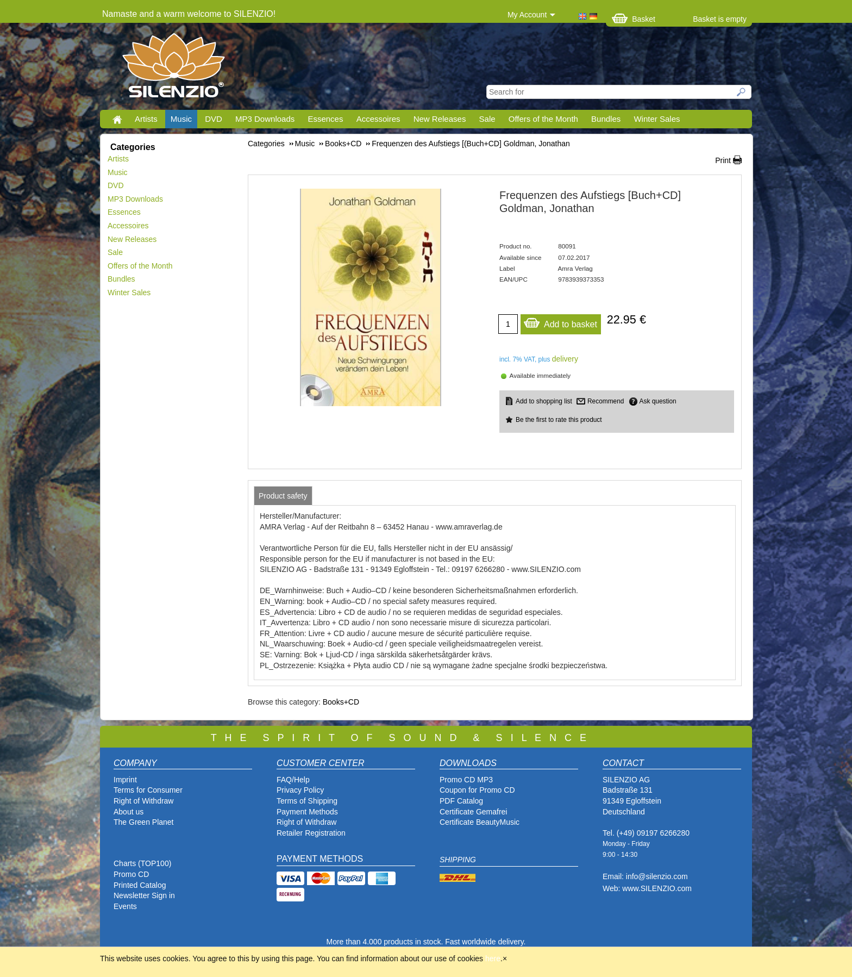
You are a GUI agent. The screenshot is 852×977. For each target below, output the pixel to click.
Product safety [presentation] (283, 495)
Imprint (125, 779)
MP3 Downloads (265, 118)
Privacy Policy (300, 790)
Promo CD (131, 874)
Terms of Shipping (307, 800)
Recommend (605, 401)
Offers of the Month (543, 118)
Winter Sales (657, 118)
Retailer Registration (311, 833)
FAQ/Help (293, 779)
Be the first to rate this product (559, 420)
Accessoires (378, 118)
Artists (146, 118)
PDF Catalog (461, 800)
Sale (487, 118)
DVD (213, 118)
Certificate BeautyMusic (479, 822)
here (492, 958)
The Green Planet (144, 822)
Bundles (606, 118)
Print (723, 160)
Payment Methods (307, 811)
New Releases (440, 118)
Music (181, 118)
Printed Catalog (140, 885)
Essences (325, 118)
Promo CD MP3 (466, 779)
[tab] (283, 496)
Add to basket (560, 321)
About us (128, 811)
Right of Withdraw (143, 800)
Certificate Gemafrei (473, 811)
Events (125, 906)
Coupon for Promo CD (477, 790)
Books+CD (341, 702)
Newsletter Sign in (144, 895)
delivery (565, 358)
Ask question (658, 401)
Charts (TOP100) (142, 863)
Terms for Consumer (148, 790)
